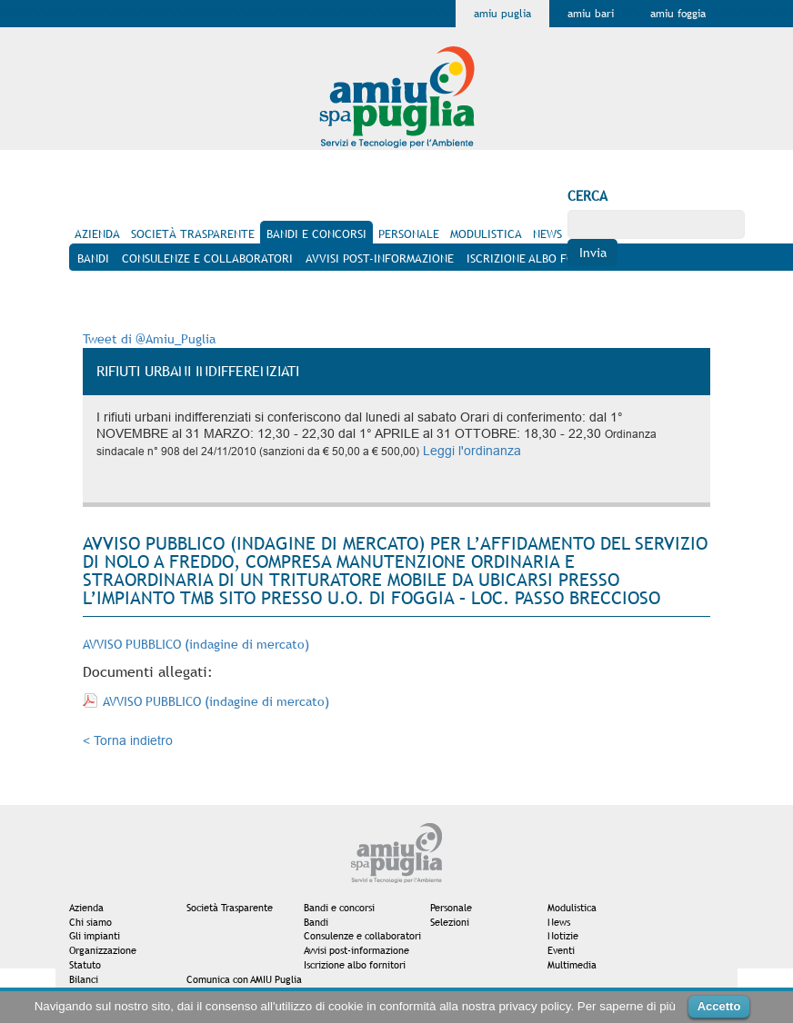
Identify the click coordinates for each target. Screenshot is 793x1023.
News (558, 922)
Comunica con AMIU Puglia (244, 979)
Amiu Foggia (678, 13)
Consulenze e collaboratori (362, 935)
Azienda (86, 907)
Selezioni (449, 922)
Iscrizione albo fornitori (355, 964)
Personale (451, 907)
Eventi (561, 950)
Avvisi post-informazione (356, 950)
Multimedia (572, 964)
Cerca (587, 196)
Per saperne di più (626, 1006)
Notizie (562, 935)
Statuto (85, 964)
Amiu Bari (590, 13)
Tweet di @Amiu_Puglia (149, 339)
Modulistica (572, 907)
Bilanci (83, 979)
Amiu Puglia (502, 13)
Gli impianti (94, 935)
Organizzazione (102, 950)
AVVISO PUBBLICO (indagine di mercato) (196, 644)
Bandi (316, 922)
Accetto (719, 1006)
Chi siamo (90, 922)
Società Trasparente (229, 907)
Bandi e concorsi (339, 907)
